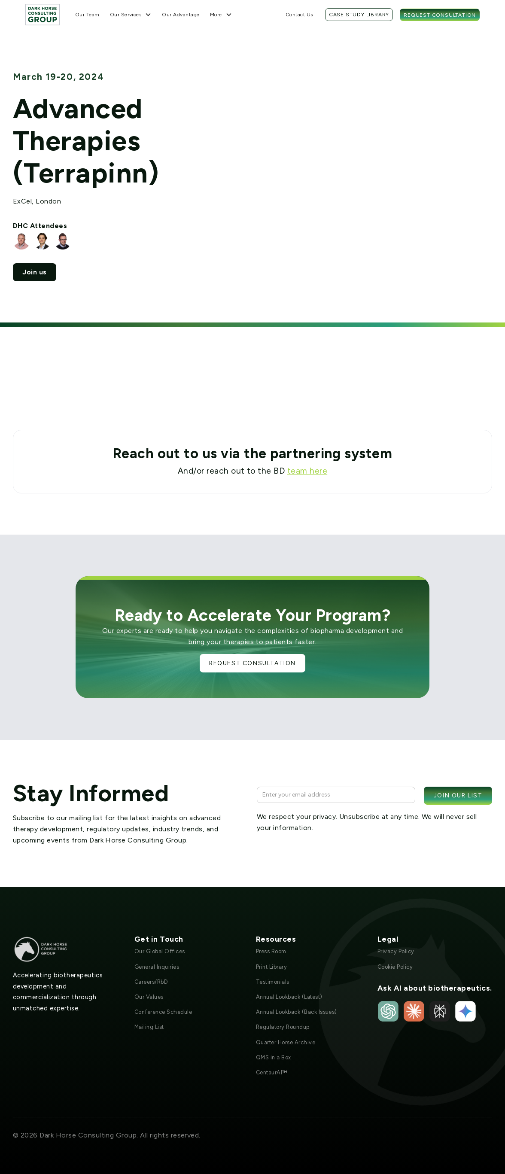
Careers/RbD (151, 982)
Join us (34, 272)
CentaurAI (271, 1072)
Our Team (87, 15)
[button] (131, 14)
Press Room (271, 951)
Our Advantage (180, 15)
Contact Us (299, 15)
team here (307, 471)
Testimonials (272, 982)
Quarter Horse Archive (285, 1042)
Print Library (271, 967)
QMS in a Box (273, 1057)
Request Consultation (440, 15)
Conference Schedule (163, 1012)
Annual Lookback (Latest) (289, 997)
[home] (42, 14)
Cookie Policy (395, 967)
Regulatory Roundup (283, 1027)
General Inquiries (156, 967)
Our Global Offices (159, 951)
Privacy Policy (395, 951)
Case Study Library (359, 15)
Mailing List (149, 1027)
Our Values (149, 997)
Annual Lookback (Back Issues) (296, 1012)
